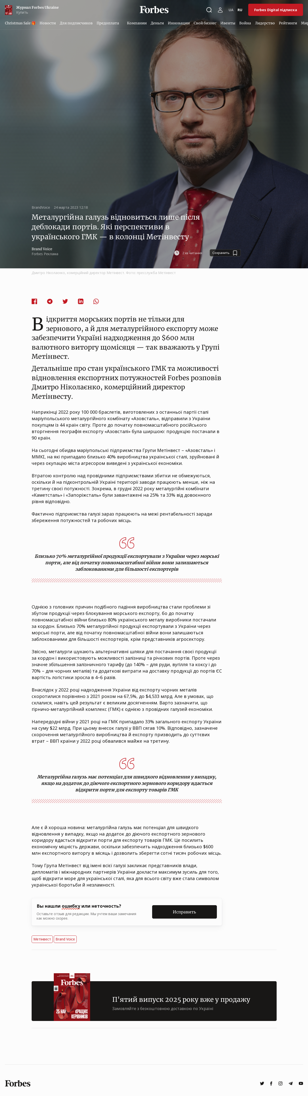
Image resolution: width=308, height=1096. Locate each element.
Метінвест (42, 939)
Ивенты (227, 23)
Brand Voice (65, 939)
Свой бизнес (205, 23)
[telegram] (291, 1083)
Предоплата (108, 23)
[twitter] (262, 1083)
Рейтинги (288, 23)
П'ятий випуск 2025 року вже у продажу (181, 999)
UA (231, 9)
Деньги (157, 23)
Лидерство (265, 23)
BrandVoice (41, 207)
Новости (48, 23)
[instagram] (280, 1083)
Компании (137, 23)
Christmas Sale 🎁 (20, 23)
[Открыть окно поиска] (209, 10)
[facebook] (271, 1083)
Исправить (184, 911)
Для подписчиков (76, 23)
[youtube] (301, 1083)
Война (245, 23)
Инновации (179, 23)
